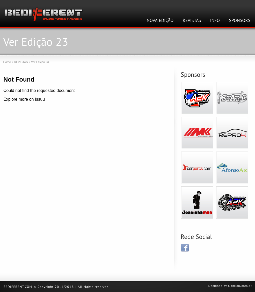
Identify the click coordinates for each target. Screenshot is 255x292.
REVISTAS (21, 62)
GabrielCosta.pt (240, 285)
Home (7, 62)
